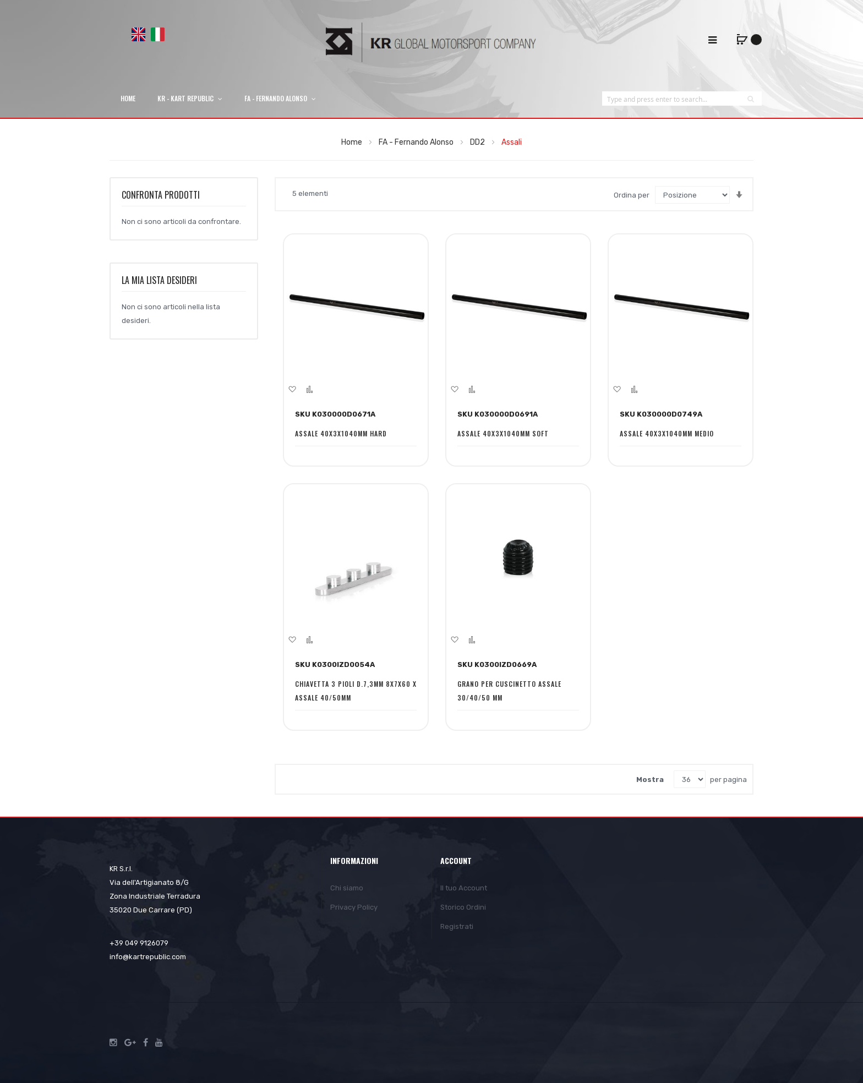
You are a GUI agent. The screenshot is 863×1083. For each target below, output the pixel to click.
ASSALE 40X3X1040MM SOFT (503, 433)
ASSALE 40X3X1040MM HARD (341, 433)
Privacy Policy (354, 907)
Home (352, 142)
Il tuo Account (463, 888)
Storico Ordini (463, 907)
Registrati (456, 926)
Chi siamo (346, 888)
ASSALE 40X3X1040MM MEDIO (667, 433)
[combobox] (671, 99)
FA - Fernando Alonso (417, 142)
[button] (292, 389)
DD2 (478, 142)
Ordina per (631, 195)
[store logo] (431, 42)
